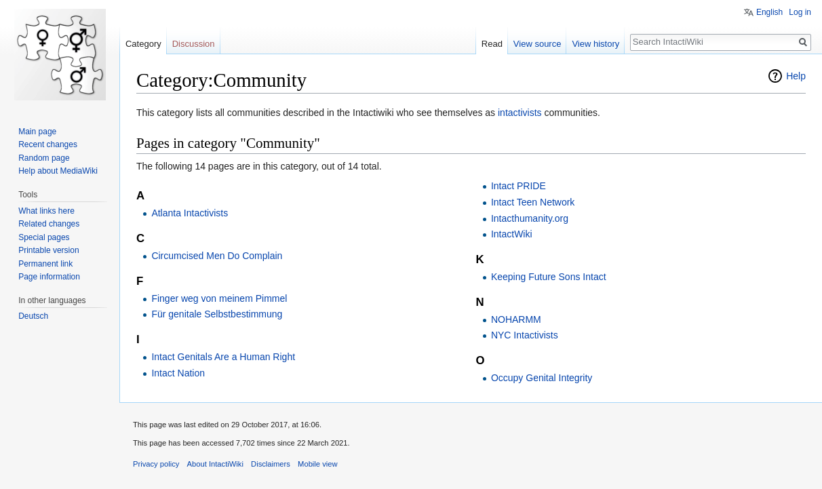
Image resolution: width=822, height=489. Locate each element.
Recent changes (47, 144)
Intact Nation (178, 373)
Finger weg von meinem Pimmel (219, 298)
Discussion (193, 44)
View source (537, 44)
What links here (46, 211)
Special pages (43, 237)
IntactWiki (511, 234)
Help (796, 76)
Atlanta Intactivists (189, 213)
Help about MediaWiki (58, 171)
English (769, 12)
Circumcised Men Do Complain (216, 255)
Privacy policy (156, 464)
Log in (800, 12)
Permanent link (45, 264)
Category (143, 44)
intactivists (520, 112)
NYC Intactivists (524, 335)
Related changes (48, 224)
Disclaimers (270, 464)
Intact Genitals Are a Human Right (223, 356)
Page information (49, 276)
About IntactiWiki (215, 464)
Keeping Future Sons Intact (548, 276)
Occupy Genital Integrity (541, 377)
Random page (43, 158)
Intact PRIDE (518, 185)
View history (595, 44)
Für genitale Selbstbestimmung (216, 314)
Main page (37, 131)
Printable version (48, 250)
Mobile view (317, 464)
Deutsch (33, 316)
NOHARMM (516, 319)
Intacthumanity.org (529, 218)
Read (492, 44)
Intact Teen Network (532, 202)
